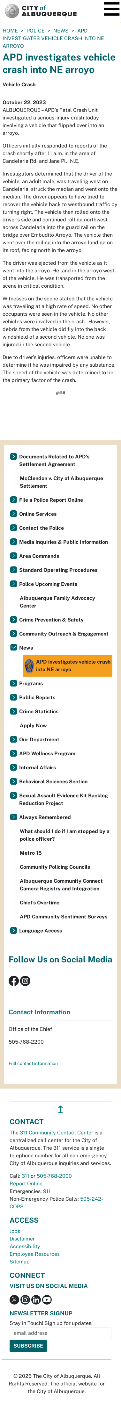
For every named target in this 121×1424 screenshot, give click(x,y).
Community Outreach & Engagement (64, 634)
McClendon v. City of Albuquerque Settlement (61, 482)
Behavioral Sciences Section (53, 782)
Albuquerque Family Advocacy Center (57, 602)
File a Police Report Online (51, 500)
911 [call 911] (47, 1191)
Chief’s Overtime (39, 903)
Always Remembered (45, 817)
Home (10, 31)
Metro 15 (31, 853)
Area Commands (39, 556)
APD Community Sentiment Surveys (63, 917)
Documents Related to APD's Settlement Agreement (54, 460)
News (61, 31)
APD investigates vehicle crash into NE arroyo (67, 665)
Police (35, 31)
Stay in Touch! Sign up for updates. (51, 1323)
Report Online (26, 1184)
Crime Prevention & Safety (51, 620)
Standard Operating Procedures (58, 570)
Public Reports (37, 697)
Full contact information (33, 1063)
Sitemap (20, 1262)
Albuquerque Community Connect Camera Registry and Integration (61, 885)
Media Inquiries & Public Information (63, 542)
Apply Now (33, 726)
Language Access (40, 931)
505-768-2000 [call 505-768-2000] (54, 1176)
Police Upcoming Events (48, 584)
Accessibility (25, 1246)
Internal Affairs (37, 768)
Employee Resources (35, 1254)
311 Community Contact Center (56, 1133)
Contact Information (39, 1012)
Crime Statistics (38, 711)
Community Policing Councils (55, 867)
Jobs (15, 1231)
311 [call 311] (25, 1176)
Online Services (38, 514)
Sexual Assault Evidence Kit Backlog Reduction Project (63, 799)
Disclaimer (22, 1239)
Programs (31, 683)
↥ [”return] (60, 1109)
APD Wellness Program (47, 754)
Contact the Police (41, 528)
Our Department (39, 740)
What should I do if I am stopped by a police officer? (65, 835)
